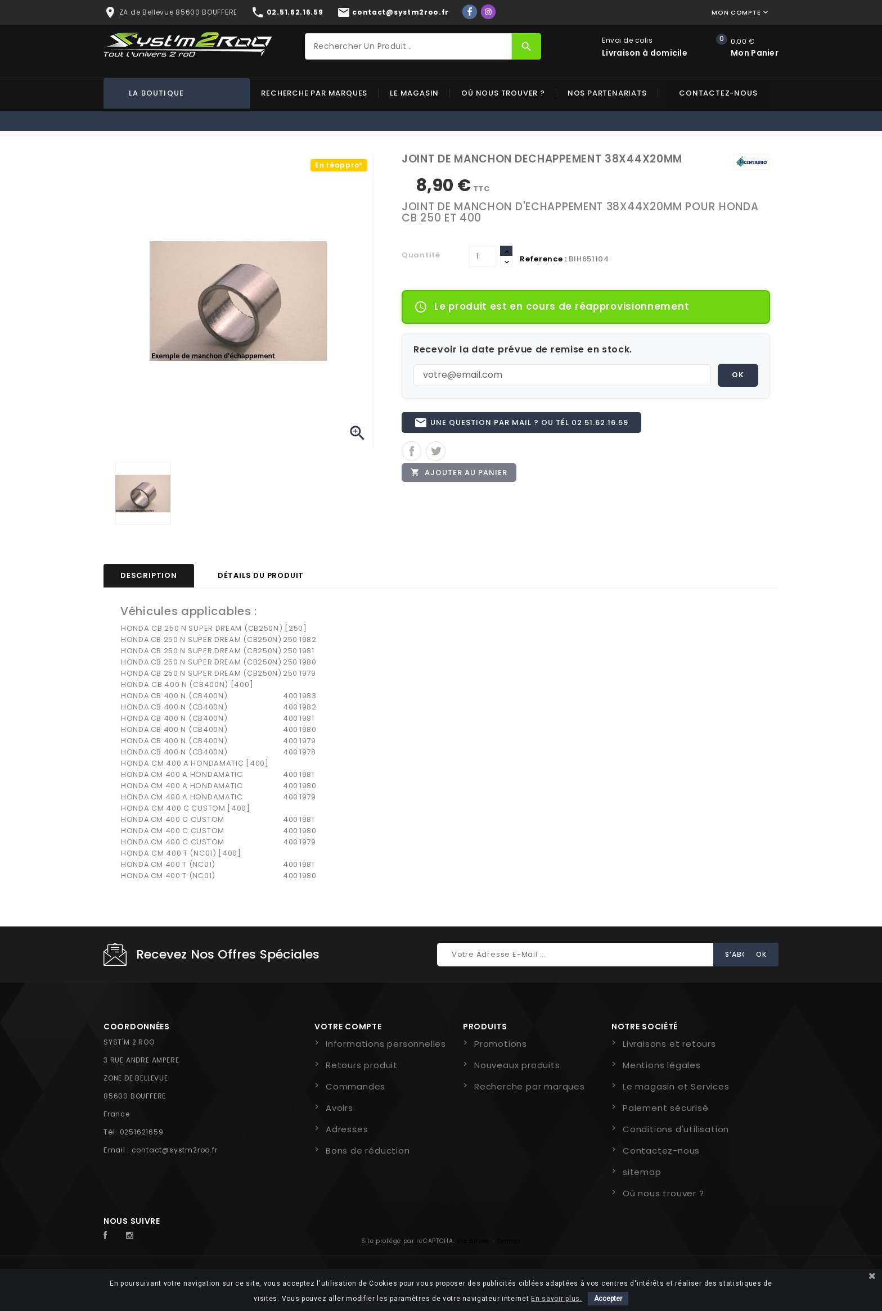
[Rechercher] (408, 46)
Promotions (500, 1044)
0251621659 (142, 1132)
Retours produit (362, 1065)
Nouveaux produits (517, 1065)
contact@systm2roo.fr (175, 1150)
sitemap (642, 1172)
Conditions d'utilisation (676, 1129)
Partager (411, 456)
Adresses (347, 1129)
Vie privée (473, 1241)
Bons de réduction (368, 1150)
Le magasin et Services (676, 1086)
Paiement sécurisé (666, 1108)
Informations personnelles (386, 1044)
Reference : (543, 259)
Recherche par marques (314, 93)
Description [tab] (148, 575)
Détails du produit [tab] (261, 575)
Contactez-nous (718, 93)
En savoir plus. (556, 1299)
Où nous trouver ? (503, 93)
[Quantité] (482, 256)
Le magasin (414, 93)
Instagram (133, 1236)
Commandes (355, 1086)
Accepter (608, 1299)
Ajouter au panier (461, 479)
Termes (509, 1241)
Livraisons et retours (669, 1044)
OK (738, 374)
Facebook (111, 1236)
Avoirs (339, 1108)
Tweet (435, 456)
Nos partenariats (607, 93)
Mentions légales (662, 1065)
